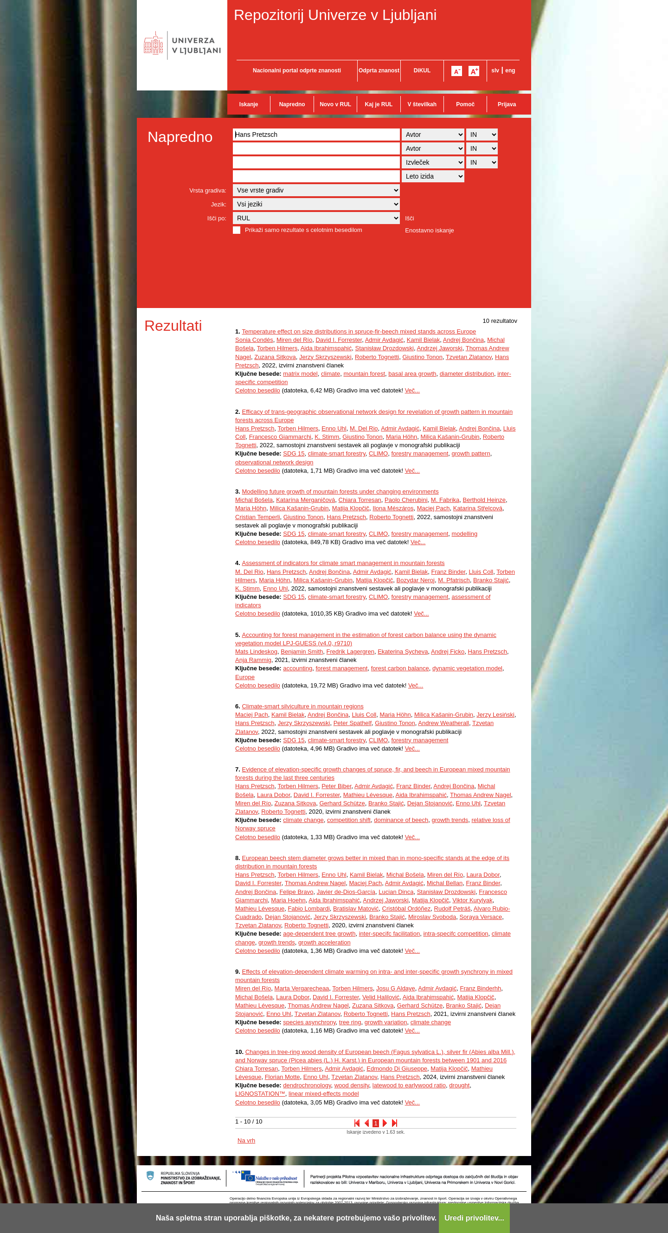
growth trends (450, 819)
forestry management (419, 453)
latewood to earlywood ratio (409, 1085)
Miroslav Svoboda (432, 916)
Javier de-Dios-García (346, 891)
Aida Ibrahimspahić (326, 348)
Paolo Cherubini (406, 499)
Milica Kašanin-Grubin (449, 436)
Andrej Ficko (447, 651)
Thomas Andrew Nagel (480, 794)
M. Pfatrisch (454, 580)
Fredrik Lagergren (350, 651)
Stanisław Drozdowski (384, 348)
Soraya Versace (480, 916)
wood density (351, 1085)
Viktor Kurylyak (472, 900)
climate (330, 373)
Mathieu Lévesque (367, 794)
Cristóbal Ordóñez (406, 908)
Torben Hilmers (277, 348)
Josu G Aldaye (395, 988)
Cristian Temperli (257, 517)
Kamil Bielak (423, 339)
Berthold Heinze (484, 499)
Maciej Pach (433, 508)
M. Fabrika (445, 499)
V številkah (422, 104)
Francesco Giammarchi (280, 436)
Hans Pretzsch (255, 428)
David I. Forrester (338, 339)
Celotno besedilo (257, 390)
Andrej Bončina (463, 339)
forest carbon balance (400, 668)
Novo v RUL (335, 104)
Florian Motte (282, 1076)
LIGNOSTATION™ (260, 1093)
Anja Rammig (253, 659)
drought (459, 1085)
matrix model (300, 373)
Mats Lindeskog (256, 651)
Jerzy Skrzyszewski (325, 356)
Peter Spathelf (353, 722)
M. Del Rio (364, 428)
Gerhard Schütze (342, 803)
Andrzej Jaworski (439, 348)
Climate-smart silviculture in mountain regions (302, 706)
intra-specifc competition (455, 933)
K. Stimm (327, 436)
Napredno (292, 104)
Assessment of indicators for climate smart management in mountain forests (343, 562)
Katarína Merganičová (305, 499)
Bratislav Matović (356, 908)
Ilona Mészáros (393, 508)
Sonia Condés (254, 339)
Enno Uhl (333, 428)
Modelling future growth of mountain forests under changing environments (340, 491)
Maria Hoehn (288, 900)
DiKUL (422, 70)
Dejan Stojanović (430, 803)
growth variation (386, 1022)
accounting (297, 668)
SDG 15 (293, 453)
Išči (409, 218)
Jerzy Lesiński (495, 714)
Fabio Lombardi (308, 908)
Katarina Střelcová (477, 508)
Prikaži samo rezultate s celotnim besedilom (303, 229)
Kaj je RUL (378, 104)
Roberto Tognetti (377, 356)
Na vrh (246, 1140)
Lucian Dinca (396, 891)
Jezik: (218, 204)
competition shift (349, 819)
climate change (303, 819)
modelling (465, 533)
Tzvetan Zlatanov (469, 356)
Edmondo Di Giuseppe (396, 1068)
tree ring (350, 1022)
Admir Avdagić (384, 339)
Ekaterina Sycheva (403, 651)
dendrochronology (307, 1085)
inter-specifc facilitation (389, 933)
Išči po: (216, 218)
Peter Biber (336, 786)
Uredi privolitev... (474, 1218)
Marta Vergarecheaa (302, 988)
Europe (245, 677)
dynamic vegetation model (467, 668)
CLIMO (378, 453)
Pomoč (465, 104)
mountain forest (364, 373)
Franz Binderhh (480, 988)
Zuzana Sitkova (275, 356)
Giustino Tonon (422, 356)
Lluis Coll (481, 571)
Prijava (507, 104)
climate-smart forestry (337, 453)
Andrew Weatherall (443, 722)
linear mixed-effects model (324, 1093)
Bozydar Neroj (416, 580)
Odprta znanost (379, 70)
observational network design (274, 462)
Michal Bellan (444, 883)
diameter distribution (467, 373)
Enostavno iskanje (429, 230)
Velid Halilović (380, 997)
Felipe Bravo (296, 891)
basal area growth (412, 373)
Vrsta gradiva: (207, 190)
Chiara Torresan (360, 499)
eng (510, 70)
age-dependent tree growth (319, 933)
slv (495, 70)
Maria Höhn (401, 436)
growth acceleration (324, 942)
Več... (412, 390)
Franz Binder (448, 571)
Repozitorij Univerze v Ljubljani (335, 14)
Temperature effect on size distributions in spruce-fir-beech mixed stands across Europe (359, 331)
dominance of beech (401, 819)
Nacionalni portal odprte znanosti (297, 70)
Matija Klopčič (350, 508)
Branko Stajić (491, 580)
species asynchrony (309, 1022)
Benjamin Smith (302, 651)
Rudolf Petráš (452, 908)
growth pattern (471, 453)
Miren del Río (294, 339)
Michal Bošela (254, 499)
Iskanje (248, 104)
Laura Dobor (273, 794)
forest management (341, 668)
